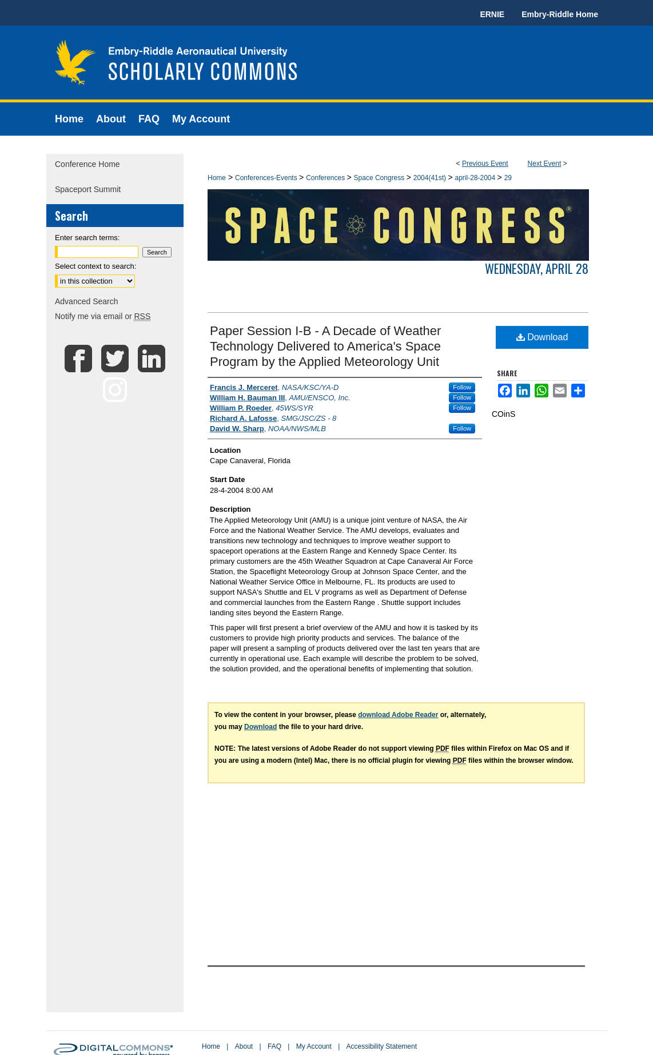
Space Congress (380, 178)
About (244, 1046)
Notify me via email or (102, 316)
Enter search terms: (87, 237)
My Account (314, 1046)
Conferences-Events (267, 178)
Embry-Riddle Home (559, 14)
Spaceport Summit (88, 189)
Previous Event (485, 164)
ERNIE (492, 14)
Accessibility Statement (382, 1046)
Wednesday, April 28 (536, 268)
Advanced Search (86, 301)
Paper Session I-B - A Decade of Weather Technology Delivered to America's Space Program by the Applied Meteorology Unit (325, 346)
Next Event (545, 164)
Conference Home (87, 164)
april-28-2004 (476, 178)
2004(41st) (430, 178)
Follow (462, 387)
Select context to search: (95, 266)
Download (542, 337)
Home (217, 178)
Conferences (326, 178)
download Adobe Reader (398, 715)
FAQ (274, 1046)
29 (508, 178)
